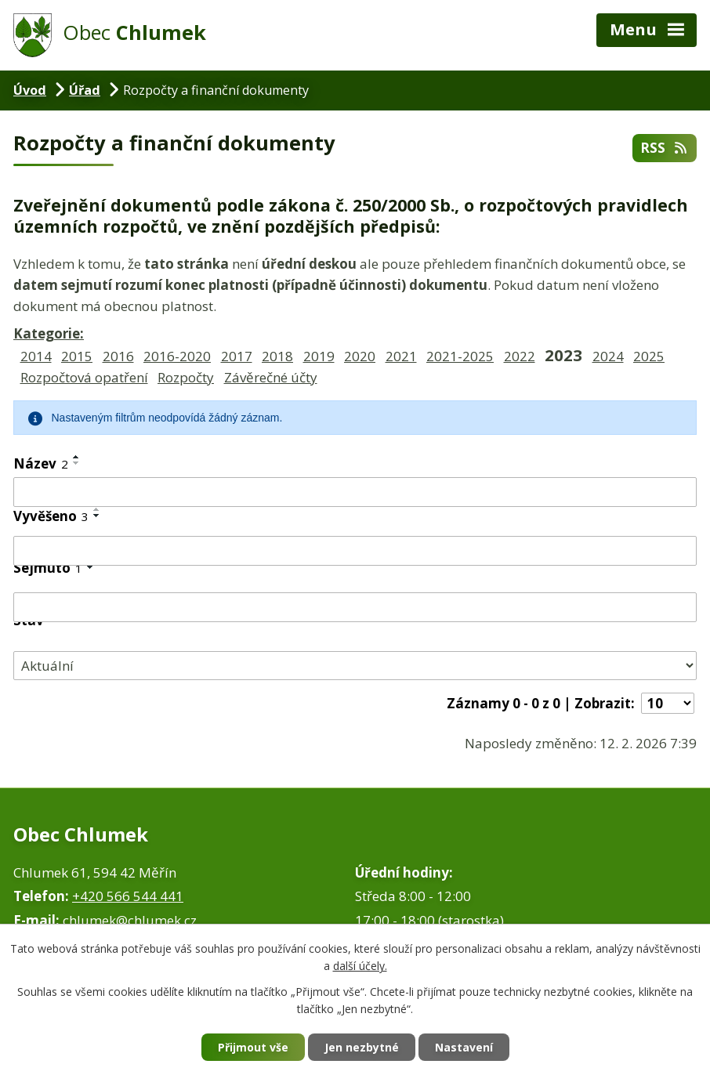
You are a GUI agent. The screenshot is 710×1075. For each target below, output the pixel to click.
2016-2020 (177, 356)
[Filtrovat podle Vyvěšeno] (355, 551)
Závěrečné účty (270, 377)
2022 (519, 356)
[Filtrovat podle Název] (355, 492)
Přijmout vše (253, 1047)
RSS (664, 148)
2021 (401, 356)
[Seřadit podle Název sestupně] (76, 463)
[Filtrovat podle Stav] (355, 665)
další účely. (360, 966)
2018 (277, 356)
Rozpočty (186, 377)
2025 (649, 356)
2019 (319, 356)
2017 (236, 356)
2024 (608, 356)
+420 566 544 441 (127, 896)
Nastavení (464, 1047)
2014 (36, 356)
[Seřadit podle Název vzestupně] (76, 457)
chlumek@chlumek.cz (130, 920)
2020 (359, 356)
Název (40, 463)
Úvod (29, 90)
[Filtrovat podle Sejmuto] (355, 607)
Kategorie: (48, 333)
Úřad (84, 90)
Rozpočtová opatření (84, 377)
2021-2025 (460, 356)
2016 (118, 356)
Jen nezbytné (361, 1047)
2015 (76, 356)
